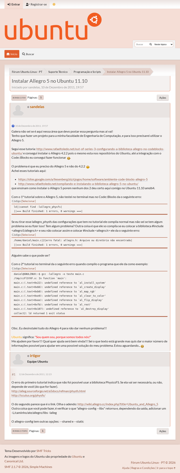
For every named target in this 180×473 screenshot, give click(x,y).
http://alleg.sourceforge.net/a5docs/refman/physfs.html (48, 391)
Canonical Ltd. (14, 461)
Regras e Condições (143, 467)
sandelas (37, 106)
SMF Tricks (43, 451)
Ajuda (125, 467)
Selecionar (28, 201)
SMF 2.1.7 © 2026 (16, 467)
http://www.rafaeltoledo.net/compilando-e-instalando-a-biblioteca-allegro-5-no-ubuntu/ (78, 184)
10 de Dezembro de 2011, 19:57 (31, 126)
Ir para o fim (19, 98)
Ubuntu (77, 456)
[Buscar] (151, 44)
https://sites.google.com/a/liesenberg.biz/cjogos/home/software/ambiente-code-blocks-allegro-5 (83, 179)
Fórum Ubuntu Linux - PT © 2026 (153, 462)
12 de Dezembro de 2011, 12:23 (35, 374)
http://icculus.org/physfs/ (28, 395)
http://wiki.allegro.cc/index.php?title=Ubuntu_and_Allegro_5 (118, 404)
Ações (162, 97)
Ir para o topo (20, 431)
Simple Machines (41, 467)
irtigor (35, 355)
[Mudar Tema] (54, 4)
